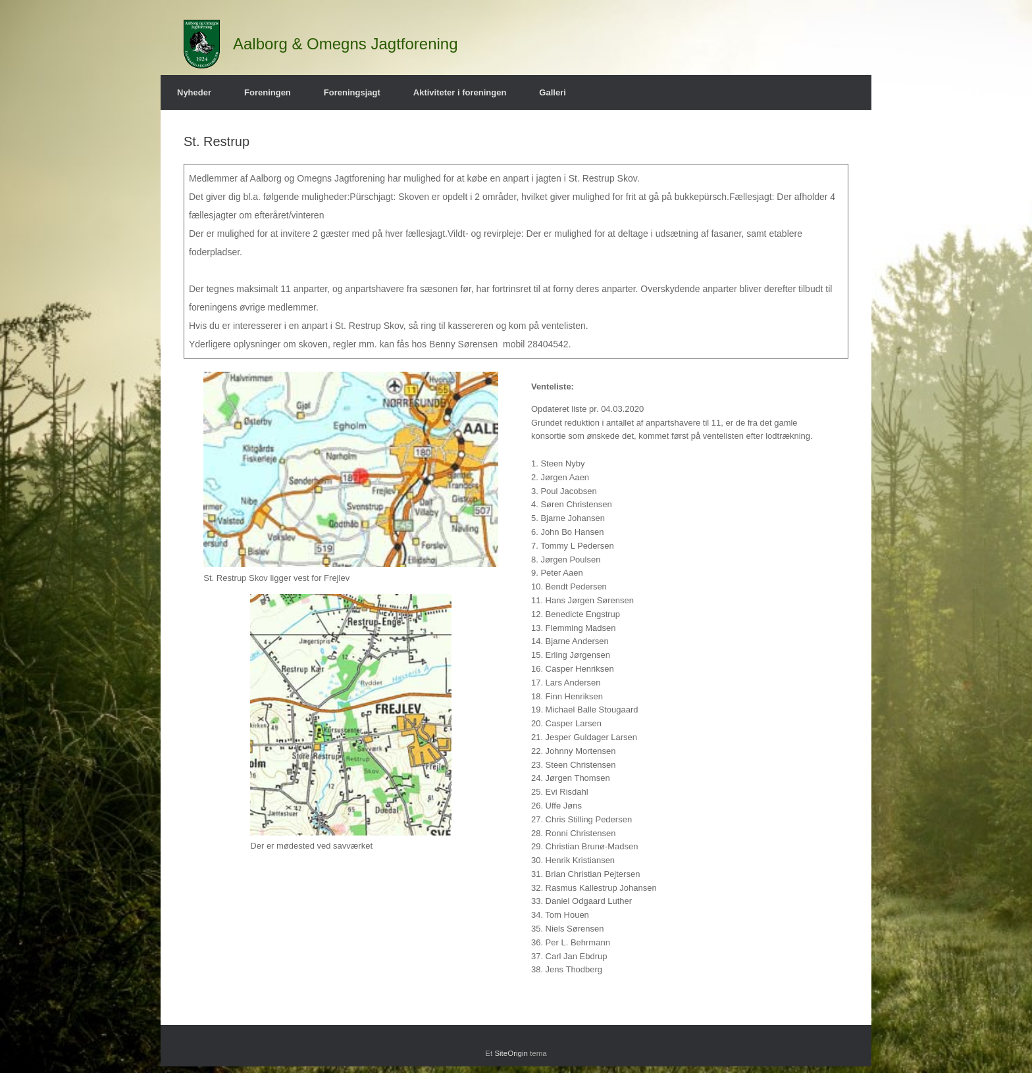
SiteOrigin (511, 1053)
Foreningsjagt (352, 92)
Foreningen (267, 92)
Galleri (552, 92)
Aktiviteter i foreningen (460, 92)
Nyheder (194, 92)
